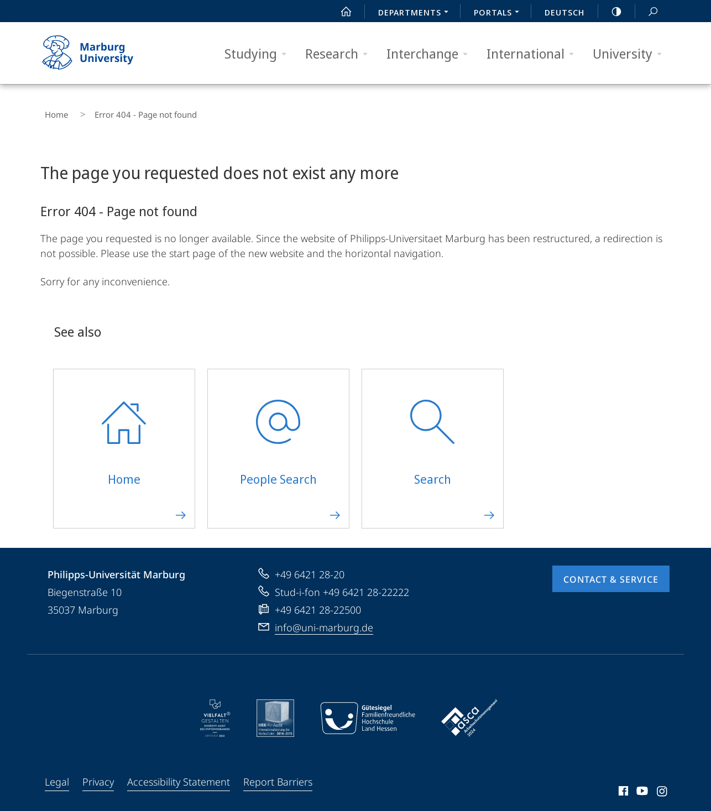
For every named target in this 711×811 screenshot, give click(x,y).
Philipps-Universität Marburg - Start (99, 53)
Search (646, 12)
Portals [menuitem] (499, 13)
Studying (259, 54)
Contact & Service (610, 571)
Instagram (663, 784)
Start (340, 12)
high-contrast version (610, 12)
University (631, 54)
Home (52, 110)
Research (340, 54)
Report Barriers (277, 773)
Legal (57, 773)
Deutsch (564, 12)
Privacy (98, 773)
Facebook (622, 784)
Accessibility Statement (178, 773)
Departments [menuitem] (416, 13)
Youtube (641, 784)
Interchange (430, 54)
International (534, 54)
